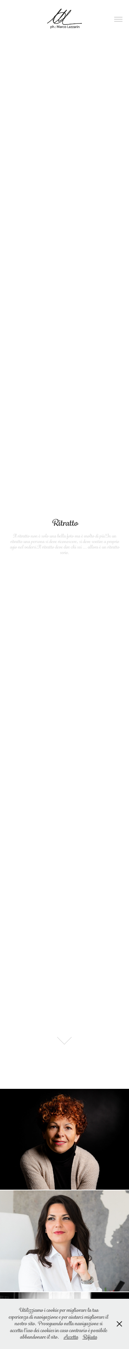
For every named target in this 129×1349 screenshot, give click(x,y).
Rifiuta (90, 1337)
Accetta (71, 1337)
